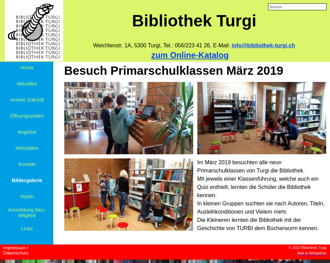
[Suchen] (297, 6)
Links (27, 228)
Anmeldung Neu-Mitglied (27, 212)
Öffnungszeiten (27, 116)
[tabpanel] (194, 45)
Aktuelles (27, 83)
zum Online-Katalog (190, 55)
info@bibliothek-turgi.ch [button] (263, 45)
